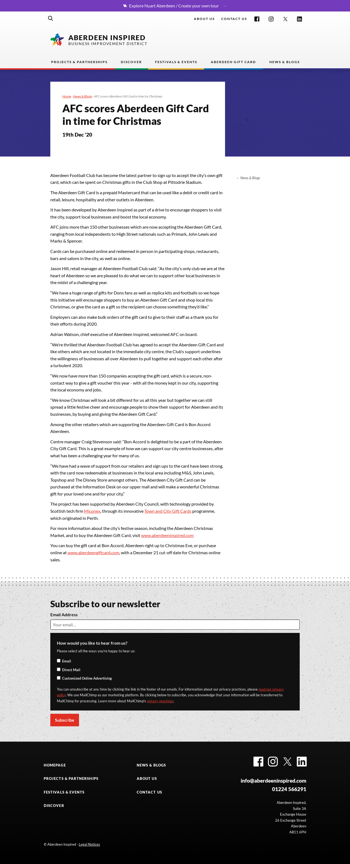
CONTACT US (149, 792)
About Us (204, 19)
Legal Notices (89, 844)
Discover (131, 62)
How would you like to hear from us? (92, 642)
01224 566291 (289, 789)
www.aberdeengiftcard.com (93, 552)
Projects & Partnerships (79, 62)
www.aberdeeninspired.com (167, 535)
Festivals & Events (176, 62)
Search (50, 18)
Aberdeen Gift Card (233, 62)
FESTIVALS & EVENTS (64, 792)
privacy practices (160, 701)
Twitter (285, 19)
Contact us (234, 19)
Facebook (256, 19)
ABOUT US (147, 778)
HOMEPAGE (55, 765)
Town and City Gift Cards (167, 511)
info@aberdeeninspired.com (273, 780)
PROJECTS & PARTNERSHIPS (71, 778)
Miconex (92, 511)
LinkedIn (299, 19)
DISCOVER (54, 805)
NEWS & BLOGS (151, 765)
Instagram (271, 19)
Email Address (64, 614)
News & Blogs (284, 62)
